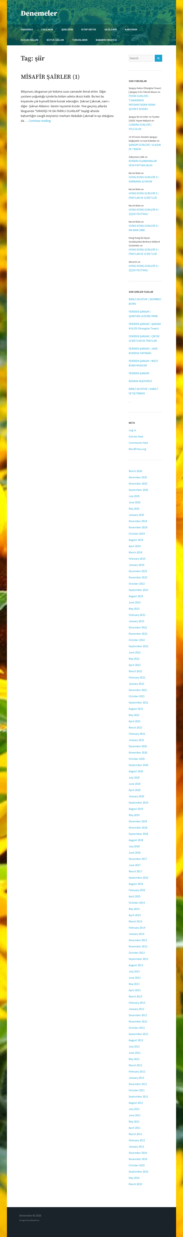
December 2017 (138, 859)
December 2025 (138, 477)
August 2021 (136, 708)
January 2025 (136, 515)
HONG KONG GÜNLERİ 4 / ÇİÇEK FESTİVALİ (144, 212)
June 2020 (135, 783)
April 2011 (135, 1127)
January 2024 (136, 565)
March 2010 (135, 1184)
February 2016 (137, 890)
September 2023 (138, 590)
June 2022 (135, 652)
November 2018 (138, 827)
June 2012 (135, 1052)
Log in (132, 430)
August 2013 (136, 965)
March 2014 (135, 921)
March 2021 (135, 727)
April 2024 (135, 546)
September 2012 (138, 1034)
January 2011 (136, 1146)
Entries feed (136, 436)
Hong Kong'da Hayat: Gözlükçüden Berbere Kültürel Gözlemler (144, 241)
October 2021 (137, 696)
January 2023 (136, 621)
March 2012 (135, 1065)
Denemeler (39, 13)
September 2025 (138, 489)
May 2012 (134, 1059)
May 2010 (134, 1177)
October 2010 (137, 1165)
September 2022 (138, 646)
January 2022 (136, 683)
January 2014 (136, 934)
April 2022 (135, 665)
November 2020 (138, 752)
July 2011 (134, 1109)
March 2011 (135, 1134)
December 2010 (138, 1152)
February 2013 (137, 1002)
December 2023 (138, 571)
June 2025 (135, 502)
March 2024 (135, 552)
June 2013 (135, 977)
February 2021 (137, 733)
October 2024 (137, 533)
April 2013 (135, 990)
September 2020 (138, 765)
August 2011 (136, 1102)
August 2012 (136, 1040)
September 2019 (138, 802)
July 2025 (134, 496)
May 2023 (134, 608)
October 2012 (137, 1027)
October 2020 (137, 758)
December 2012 (138, 1015)
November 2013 (138, 946)
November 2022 (138, 633)
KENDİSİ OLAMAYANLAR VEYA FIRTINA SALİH (143, 163)
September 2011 (138, 1096)
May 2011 (134, 1121)
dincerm (133, 261)
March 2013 (135, 996)
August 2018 (136, 840)
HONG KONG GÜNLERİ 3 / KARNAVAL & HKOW (144, 179)
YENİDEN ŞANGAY (139, 373)
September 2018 (138, 833)
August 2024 (136, 540)
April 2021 (135, 721)
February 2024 (137, 558)
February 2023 (137, 615)
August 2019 (136, 808)
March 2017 (135, 871)
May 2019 (134, 815)
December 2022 (138, 627)
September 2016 (138, 877)
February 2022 (137, 677)
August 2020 (136, 771)
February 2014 (137, 927)
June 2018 (135, 852)
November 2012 (138, 1021)
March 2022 (135, 671)
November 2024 (138, 527)
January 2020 (136, 796)
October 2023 (137, 583)
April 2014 (135, 915)
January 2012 (136, 1077)
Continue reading (40, 121)
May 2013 (134, 984)
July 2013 (134, 971)
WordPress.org (137, 449)
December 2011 (138, 1084)
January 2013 (136, 1009)
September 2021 (138, 702)
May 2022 (134, 658)
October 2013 (137, 952)
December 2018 (138, 821)
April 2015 (135, 896)
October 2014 (137, 902)
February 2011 (137, 1140)
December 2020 (138, 746)
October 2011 (137, 1090)
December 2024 (138, 521)
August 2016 (136, 884)
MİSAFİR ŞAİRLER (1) (50, 77)
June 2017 (135, 865)
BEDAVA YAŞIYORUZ (140, 381)
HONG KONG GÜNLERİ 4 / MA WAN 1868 (144, 228)
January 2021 (136, 740)
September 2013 (138, 959)
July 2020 (134, 777)
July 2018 (134, 846)
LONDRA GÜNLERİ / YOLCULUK (140, 127)
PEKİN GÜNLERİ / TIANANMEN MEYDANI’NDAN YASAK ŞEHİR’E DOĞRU (142, 102)
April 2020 (135, 790)
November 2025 (138, 483)
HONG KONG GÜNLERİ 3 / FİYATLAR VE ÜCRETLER (144, 195)
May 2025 (134, 508)
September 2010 (138, 1171)
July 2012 (134, 1046)
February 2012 (137, 1071)
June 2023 (135, 602)
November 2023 (138, 577)
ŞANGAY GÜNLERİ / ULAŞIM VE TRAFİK (145, 147)
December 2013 (138, 940)
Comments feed (138, 442)
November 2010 (138, 1159)
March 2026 (135, 471)
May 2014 (134, 909)
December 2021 (138, 690)
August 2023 (136, 596)
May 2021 (134, 715)
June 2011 (135, 1115)
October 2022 (137, 640)
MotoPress (34, 1220)
